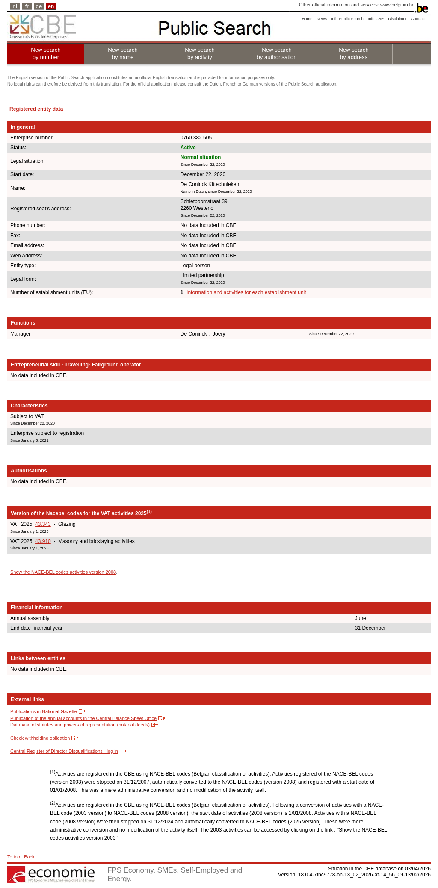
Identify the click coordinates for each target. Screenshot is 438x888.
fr (27, 6)
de (39, 6)
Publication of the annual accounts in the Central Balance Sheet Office (83, 718)
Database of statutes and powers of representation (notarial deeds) (80, 724)
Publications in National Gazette (43, 711)
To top (13, 856)
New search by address (354, 53)
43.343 (43, 524)
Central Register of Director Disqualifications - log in (64, 751)
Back (29, 856)
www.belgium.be (397, 4)
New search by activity (200, 53)
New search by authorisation (276, 53)
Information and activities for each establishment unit (246, 292)
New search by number (46, 53)
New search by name (123, 53)
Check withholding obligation (40, 737)
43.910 (43, 541)
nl (15, 6)
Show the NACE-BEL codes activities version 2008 (63, 572)
